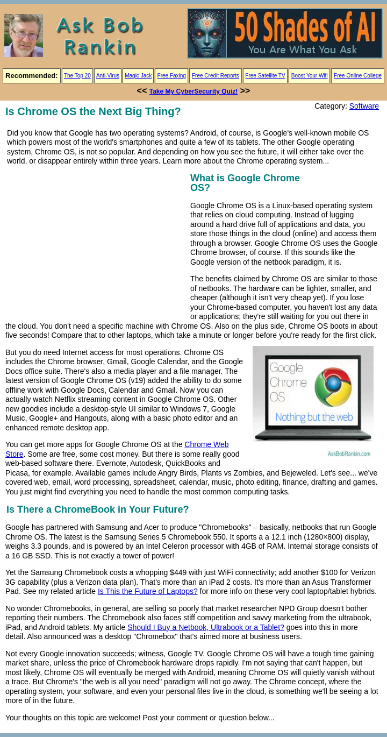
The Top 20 (77, 76)
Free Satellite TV (265, 76)
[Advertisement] (95, 246)
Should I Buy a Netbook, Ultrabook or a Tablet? (205, 627)
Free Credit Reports (215, 76)
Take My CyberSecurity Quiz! (193, 91)
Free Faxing (171, 76)
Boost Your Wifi (309, 76)
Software (364, 106)
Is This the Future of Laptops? (148, 591)
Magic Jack (138, 76)
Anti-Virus (107, 76)
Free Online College (358, 76)
